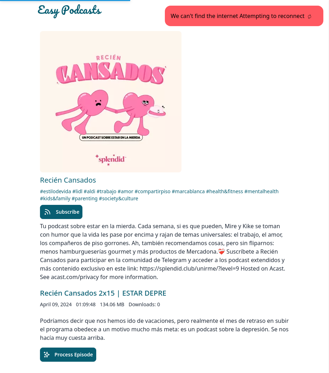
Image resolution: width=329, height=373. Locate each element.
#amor (126, 191)
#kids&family (55, 198)
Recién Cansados (68, 180)
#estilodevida (56, 191)
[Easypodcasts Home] (77, 11)
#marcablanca (189, 191)
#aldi (90, 191)
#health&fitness (225, 191)
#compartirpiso (153, 191)
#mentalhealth (261, 191)
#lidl (77, 191)
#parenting (85, 198)
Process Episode (68, 354)
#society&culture (118, 198)
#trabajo (107, 191)
